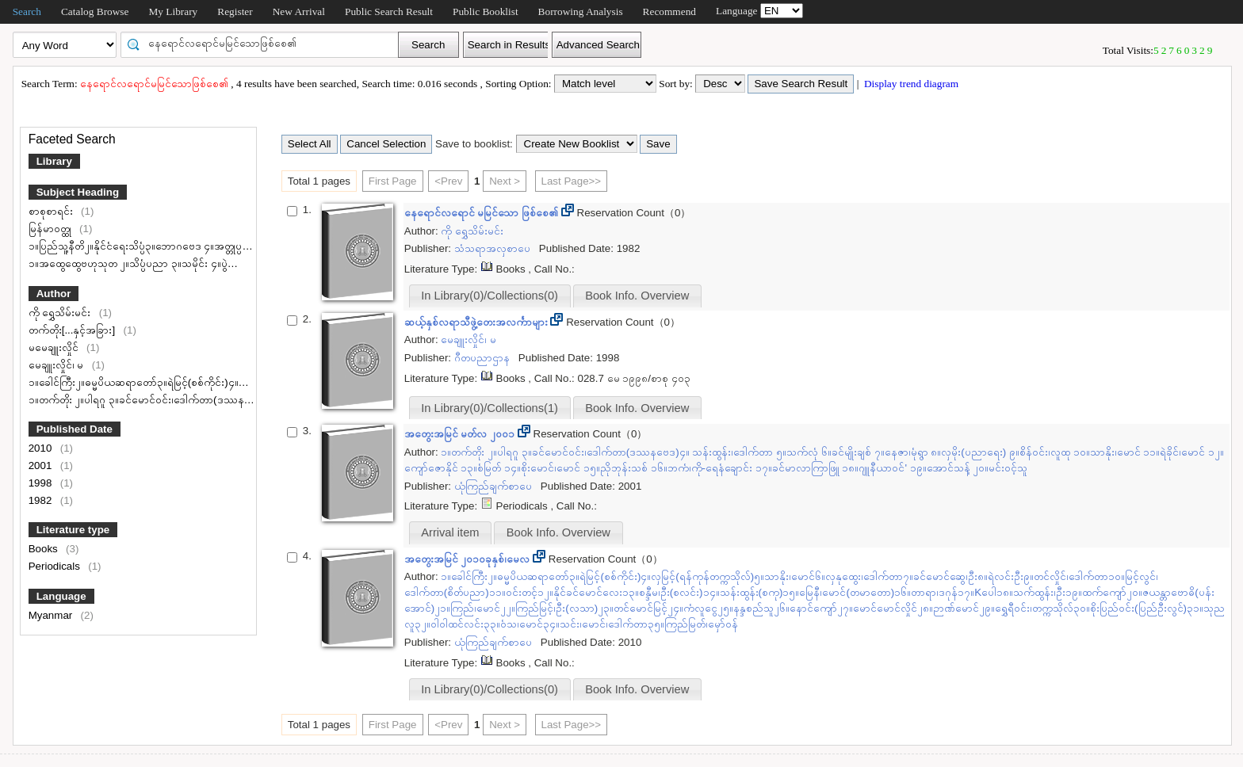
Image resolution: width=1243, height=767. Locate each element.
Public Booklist (485, 11)
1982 (42, 500)
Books (45, 549)
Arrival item (450, 532)
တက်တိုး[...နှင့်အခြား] (73, 330)
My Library (172, 11)
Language (61, 596)
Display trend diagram (910, 84)
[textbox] (264, 43)
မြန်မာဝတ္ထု (52, 229)
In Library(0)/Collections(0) (489, 295)
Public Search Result (389, 11)
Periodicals (56, 566)
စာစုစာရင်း (52, 211)
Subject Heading (77, 192)
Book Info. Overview (637, 295)
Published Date (74, 429)
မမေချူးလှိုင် (55, 347)
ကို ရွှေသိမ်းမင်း (61, 313)
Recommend (669, 11)
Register (234, 11)
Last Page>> (571, 181)
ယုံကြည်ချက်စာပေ (494, 486)
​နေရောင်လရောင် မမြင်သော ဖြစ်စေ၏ (482, 213)
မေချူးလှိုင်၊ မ (57, 365)
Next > (504, 181)
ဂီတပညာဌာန (483, 358)
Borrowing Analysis (580, 11)
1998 (42, 483)
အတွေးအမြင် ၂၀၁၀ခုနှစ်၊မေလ (468, 559)
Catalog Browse (95, 11)
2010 (42, 448)
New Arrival (299, 11)
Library (54, 161)
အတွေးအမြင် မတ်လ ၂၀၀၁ (461, 434)
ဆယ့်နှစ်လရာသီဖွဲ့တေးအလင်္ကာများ (477, 322)
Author (53, 294)
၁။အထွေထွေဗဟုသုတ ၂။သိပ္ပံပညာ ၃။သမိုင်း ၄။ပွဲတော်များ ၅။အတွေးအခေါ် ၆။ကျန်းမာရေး (214, 263)
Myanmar (52, 615)
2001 (42, 465)
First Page (393, 181)
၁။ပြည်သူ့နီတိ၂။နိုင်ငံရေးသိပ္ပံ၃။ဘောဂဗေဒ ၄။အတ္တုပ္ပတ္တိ (141, 246)
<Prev (448, 181)
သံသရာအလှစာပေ (494, 248)
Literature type (73, 530)
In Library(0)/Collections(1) (489, 408)
